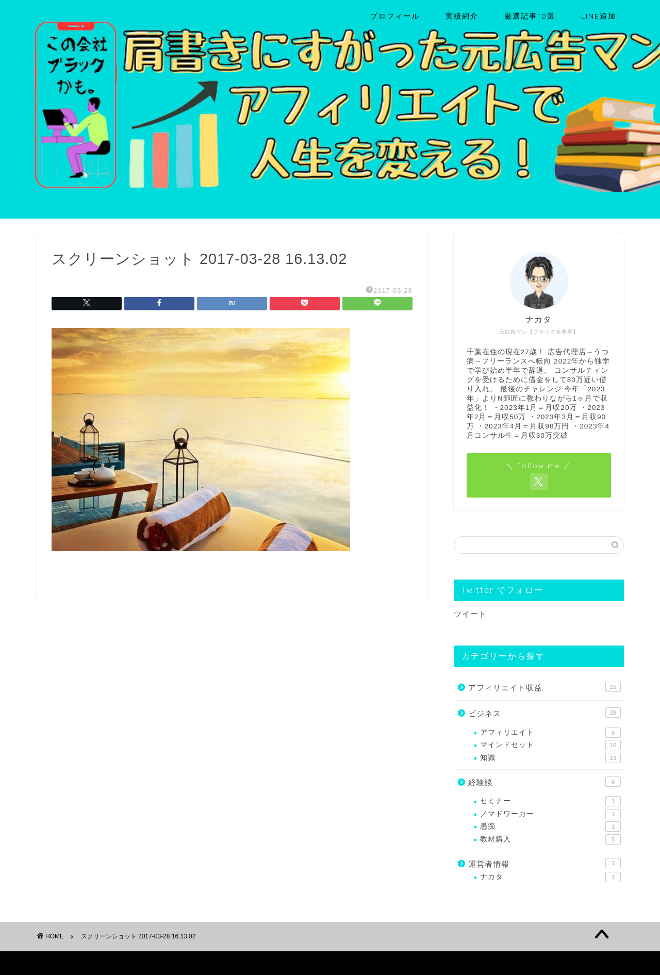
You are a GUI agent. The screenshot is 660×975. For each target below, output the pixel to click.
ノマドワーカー (550, 814)
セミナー (550, 801)
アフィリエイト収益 (544, 687)
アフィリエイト (550, 733)
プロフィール (395, 16)
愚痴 (550, 826)
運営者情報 (544, 863)
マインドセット (550, 745)
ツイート (470, 613)
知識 (550, 758)
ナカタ (550, 877)
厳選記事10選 (529, 16)
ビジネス (544, 712)
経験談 (544, 781)
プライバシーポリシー (75, 963)
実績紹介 (462, 16)
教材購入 (550, 839)
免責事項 (134, 963)
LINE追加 (598, 16)
